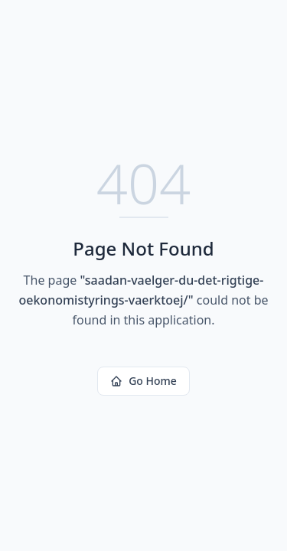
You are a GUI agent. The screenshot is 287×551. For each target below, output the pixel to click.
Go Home (143, 380)
